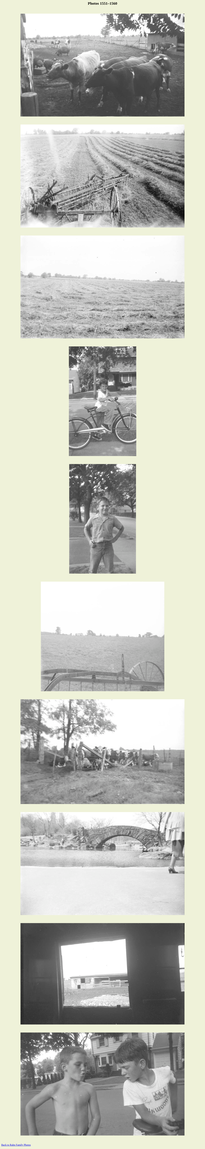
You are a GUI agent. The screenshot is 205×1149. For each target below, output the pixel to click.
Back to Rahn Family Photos (16, 1145)
